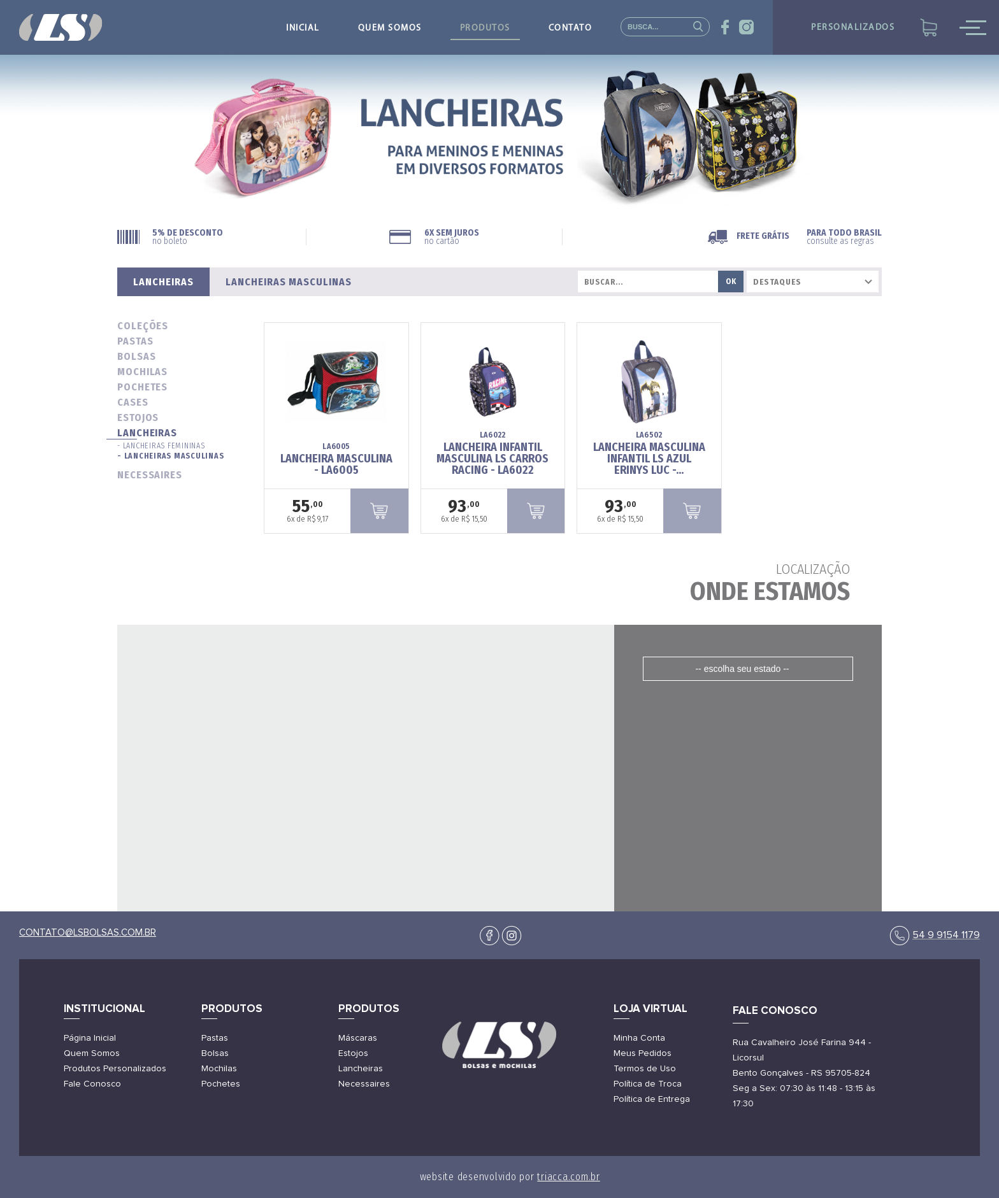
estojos (138, 417)
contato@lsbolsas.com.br (87, 933)
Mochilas (219, 1068)
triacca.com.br (568, 1177)
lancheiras (147, 433)
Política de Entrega (652, 1099)
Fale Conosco (92, 1084)
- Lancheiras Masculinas (170, 456)
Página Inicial (90, 1038)
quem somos (390, 28)
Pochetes (220, 1084)
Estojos (353, 1053)
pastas (135, 341)
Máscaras (357, 1038)
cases (132, 402)
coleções (142, 326)
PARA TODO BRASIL (844, 236)
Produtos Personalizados (115, 1068)
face (725, 27)
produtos (485, 28)
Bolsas (215, 1053)
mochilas (142, 372)
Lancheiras (360, 1068)
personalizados (853, 27)
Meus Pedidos (643, 1053)
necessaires (149, 475)
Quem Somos (92, 1053)
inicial (303, 28)
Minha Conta (639, 1038)
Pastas (214, 1038)
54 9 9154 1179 (946, 935)
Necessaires (364, 1084)
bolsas (136, 356)
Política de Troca (648, 1084)
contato (571, 28)
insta (746, 27)
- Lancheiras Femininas (161, 445)
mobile (973, 27)
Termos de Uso (645, 1068)
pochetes (142, 387)
